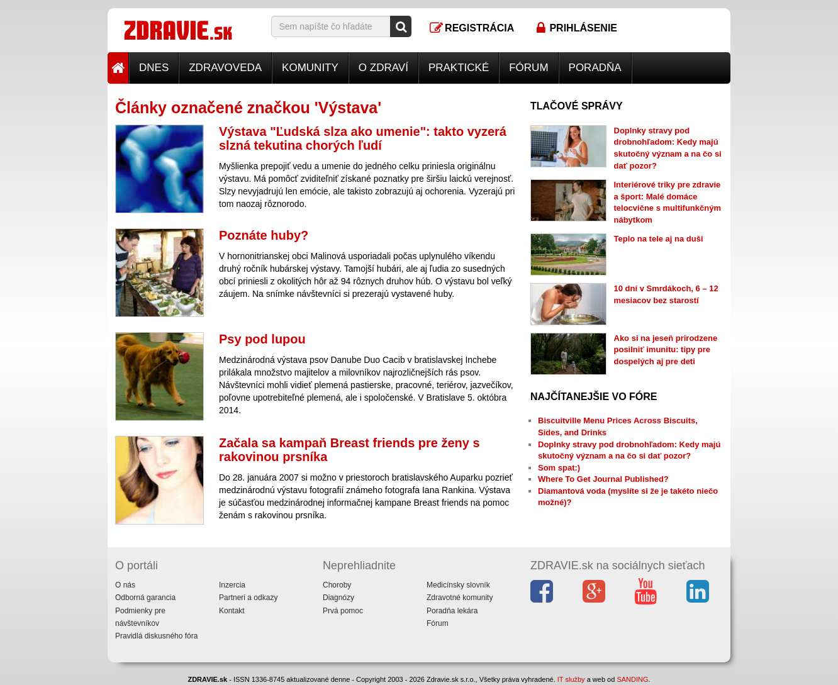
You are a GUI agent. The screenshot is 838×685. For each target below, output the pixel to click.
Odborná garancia (145, 597)
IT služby (571, 679)
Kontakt (232, 610)
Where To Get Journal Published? (603, 479)
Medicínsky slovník (458, 585)
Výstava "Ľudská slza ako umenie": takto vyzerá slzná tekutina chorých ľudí (362, 138)
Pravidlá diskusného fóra (156, 636)
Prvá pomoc (343, 610)
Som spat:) (559, 467)
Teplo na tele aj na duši (658, 238)
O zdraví (383, 68)
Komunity (310, 68)
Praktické (458, 68)
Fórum (528, 68)
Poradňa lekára (452, 610)
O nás (125, 585)
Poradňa (595, 68)
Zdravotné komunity (460, 597)
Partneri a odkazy (248, 597)
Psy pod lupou (262, 339)
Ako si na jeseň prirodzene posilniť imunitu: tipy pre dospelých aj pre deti (666, 349)
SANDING (632, 679)
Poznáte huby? (263, 235)
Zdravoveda (225, 68)
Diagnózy (338, 597)
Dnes (154, 68)
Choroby (337, 585)
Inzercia (232, 585)
